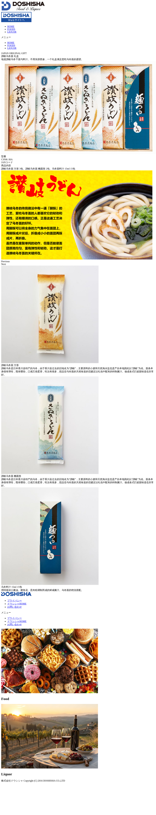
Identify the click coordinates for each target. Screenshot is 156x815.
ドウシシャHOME (16, 603)
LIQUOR (11, 32)
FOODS (11, 29)
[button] (78, 37)
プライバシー (14, 600)
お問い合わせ (14, 607)
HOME (10, 26)
